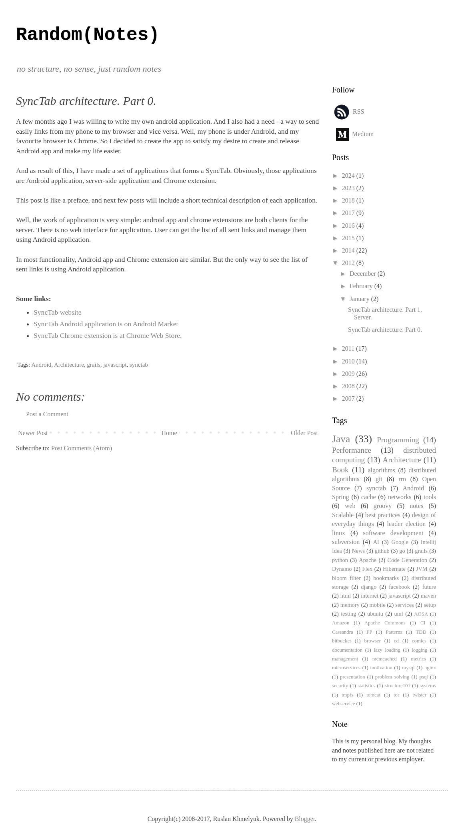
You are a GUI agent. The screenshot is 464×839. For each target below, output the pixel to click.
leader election (406, 523)
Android (41, 364)
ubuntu (375, 613)
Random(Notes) (88, 35)
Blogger (305, 818)
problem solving (392, 677)
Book (340, 470)
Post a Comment (47, 414)
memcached (384, 659)
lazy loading (387, 650)
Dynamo (342, 569)
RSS (358, 111)
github (382, 551)
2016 (349, 225)
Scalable (343, 515)
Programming (398, 440)
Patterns (394, 632)
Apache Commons (385, 623)
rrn (402, 479)
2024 (349, 175)
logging (419, 650)
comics (419, 641)
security (340, 685)
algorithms (381, 470)
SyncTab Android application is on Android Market (106, 324)
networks (400, 497)
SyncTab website (57, 312)
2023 (349, 188)
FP (369, 632)
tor (396, 695)
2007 (349, 398)
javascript (114, 364)
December (364, 273)
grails (93, 364)
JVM (422, 569)
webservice (343, 704)
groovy (383, 505)
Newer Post (33, 433)
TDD (421, 632)
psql (424, 677)
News (358, 551)
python (340, 560)
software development (393, 533)
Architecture (69, 364)
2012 (349, 262)
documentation (347, 650)
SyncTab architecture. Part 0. (385, 329)
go (402, 551)
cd (396, 641)
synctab (139, 364)
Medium (363, 133)
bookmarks (386, 578)
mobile (378, 605)
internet (369, 595)
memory (350, 605)
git (379, 479)
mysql (408, 667)
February (362, 286)
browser (372, 641)
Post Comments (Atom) (81, 448)
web (350, 505)
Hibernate (394, 569)
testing (348, 613)
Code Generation (407, 560)
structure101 (397, 685)
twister (419, 695)
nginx (430, 667)
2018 (349, 200)
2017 (349, 212)
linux (338, 533)
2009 (349, 373)
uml (398, 613)
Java (341, 439)
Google (400, 542)
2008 (349, 386)
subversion (346, 541)
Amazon (340, 623)
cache (368, 497)
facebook (399, 587)
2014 (349, 250)
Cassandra (342, 632)
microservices (346, 667)
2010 (349, 361)
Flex (367, 569)
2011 (349, 348)
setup (430, 605)
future (429, 587)
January (360, 298)
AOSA (421, 614)
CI (423, 623)
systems (428, 685)
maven (428, 595)
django (368, 587)
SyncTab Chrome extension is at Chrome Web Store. (108, 335)
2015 (349, 238)
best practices (382, 515)
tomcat (373, 695)
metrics (418, 659)
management (345, 659)
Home (169, 433)
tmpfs (347, 695)
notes (416, 505)
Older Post (304, 433)
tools (430, 497)
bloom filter (346, 578)
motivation (381, 667)
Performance (351, 450)
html (345, 595)
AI (376, 542)
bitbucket (341, 641)
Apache (367, 560)
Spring (340, 497)
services (404, 605)
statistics (366, 685)
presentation (352, 677)
